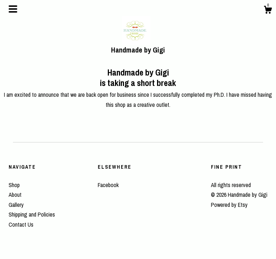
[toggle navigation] (13, 9)
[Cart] (268, 10)
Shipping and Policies (32, 214)
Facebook (108, 185)
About (15, 195)
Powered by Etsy (229, 205)
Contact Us (21, 224)
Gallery (16, 205)
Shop (14, 185)
